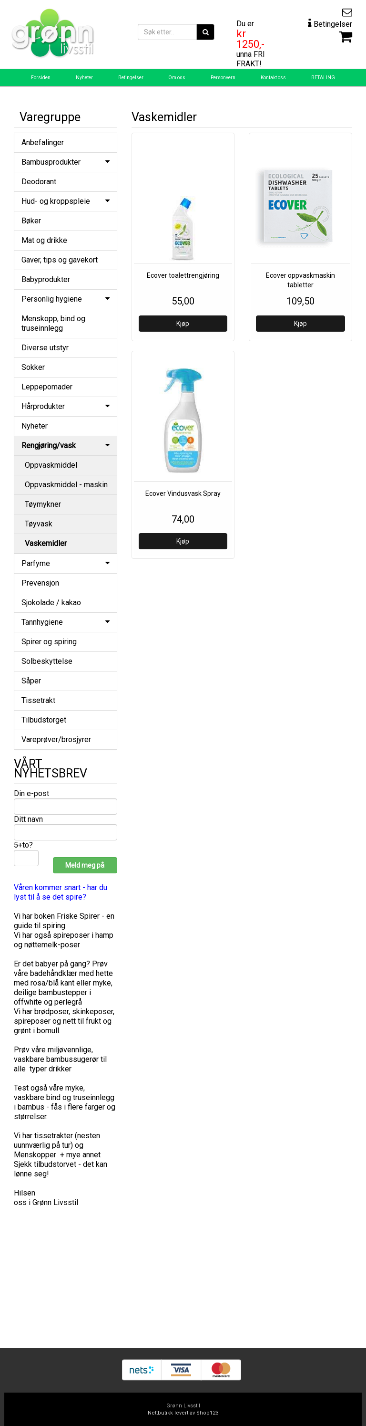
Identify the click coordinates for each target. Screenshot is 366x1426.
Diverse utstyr (45, 347)
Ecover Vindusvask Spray (183, 493)
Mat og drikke (44, 240)
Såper (31, 680)
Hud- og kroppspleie (65, 201)
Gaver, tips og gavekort (59, 259)
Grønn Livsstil (183, 1406)
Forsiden (41, 77)
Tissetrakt (38, 700)
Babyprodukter (45, 279)
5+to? (23, 844)
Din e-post (31, 793)
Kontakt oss (273, 77)
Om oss (176, 77)
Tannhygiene (65, 622)
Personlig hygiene (65, 299)
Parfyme (65, 563)
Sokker (33, 367)
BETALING (323, 77)
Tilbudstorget (43, 719)
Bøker (31, 220)
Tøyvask (38, 523)
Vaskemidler (46, 543)
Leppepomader (46, 386)
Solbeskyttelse (46, 661)
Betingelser (130, 77)
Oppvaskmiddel (51, 465)
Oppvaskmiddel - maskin (66, 484)
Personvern (223, 77)
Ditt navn (28, 819)
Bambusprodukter (65, 162)
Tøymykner (43, 504)
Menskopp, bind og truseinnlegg (53, 323)
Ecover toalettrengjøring (183, 275)
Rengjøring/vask (65, 445)
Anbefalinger (42, 142)
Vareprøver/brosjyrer (56, 739)
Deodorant (38, 181)
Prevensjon (40, 582)
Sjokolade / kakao (51, 602)
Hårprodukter (65, 406)
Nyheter (84, 77)
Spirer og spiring (49, 641)
